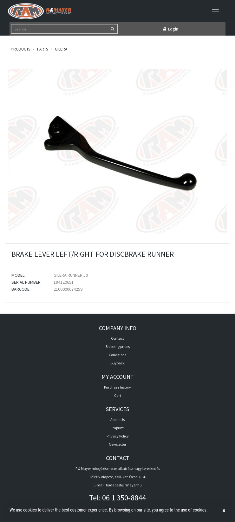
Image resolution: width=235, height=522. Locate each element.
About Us (117, 419)
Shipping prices (118, 346)
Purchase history (117, 387)
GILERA (61, 49)
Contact (117, 338)
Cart (117, 395)
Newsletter (117, 444)
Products (20, 49)
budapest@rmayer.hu (124, 485)
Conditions (117, 354)
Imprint (118, 427)
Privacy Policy (118, 436)
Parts (42, 49)
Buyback (117, 363)
